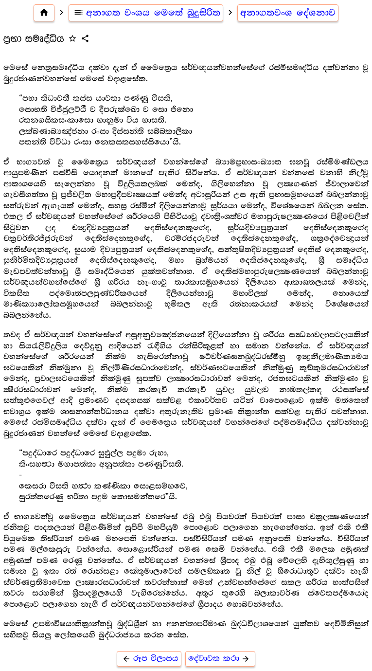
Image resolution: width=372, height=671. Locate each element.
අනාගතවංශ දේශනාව (288, 12)
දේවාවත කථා (220, 658)
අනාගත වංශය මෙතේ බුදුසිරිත (146, 12)
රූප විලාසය (149, 658)
